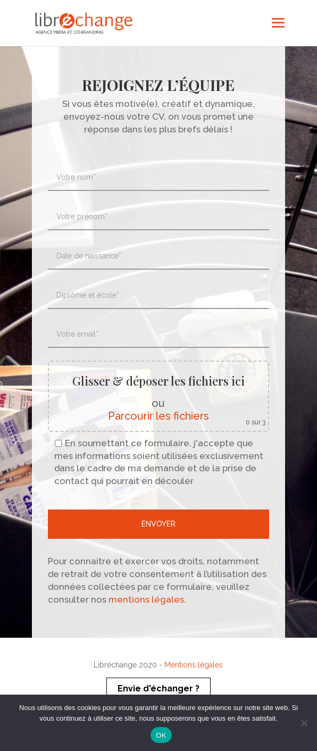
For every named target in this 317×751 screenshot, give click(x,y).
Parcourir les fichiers (158, 416)
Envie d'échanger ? (158, 688)
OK (161, 735)
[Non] (303, 722)
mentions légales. (146, 599)
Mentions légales (193, 665)
